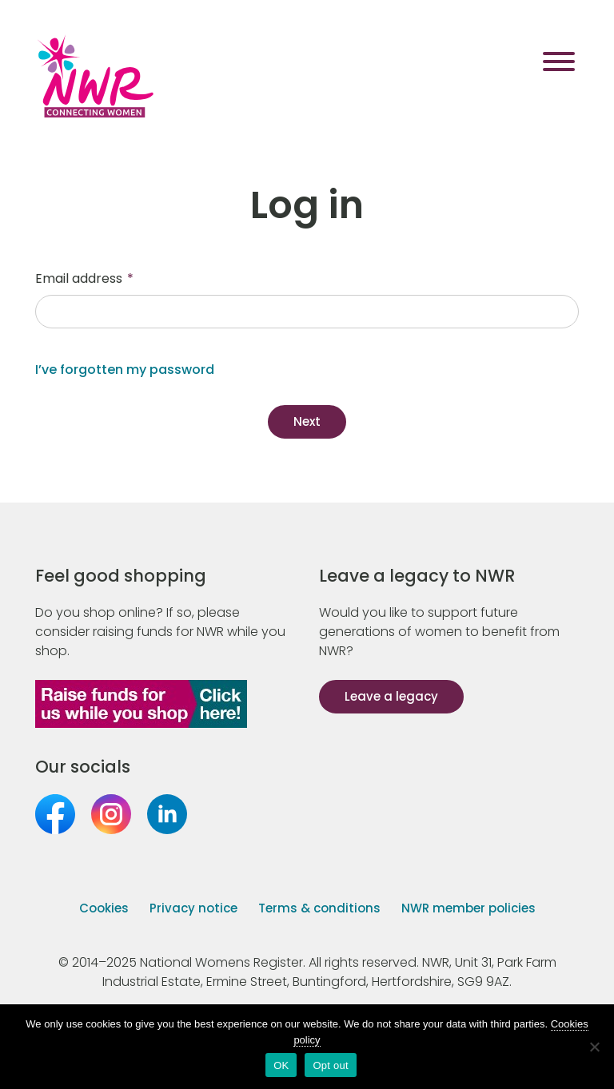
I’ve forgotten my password (124, 369)
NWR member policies (468, 908)
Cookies (104, 908)
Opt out (330, 1065)
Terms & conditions (319, 908)
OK (281, 1065)
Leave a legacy (391, 696)
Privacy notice (193, 908)
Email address (84, 278)
